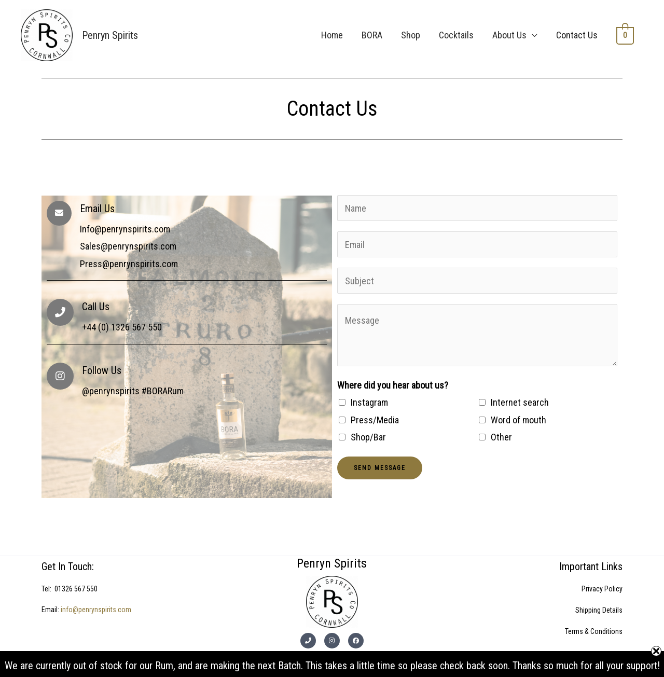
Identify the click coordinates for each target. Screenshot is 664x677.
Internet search (520, 402)
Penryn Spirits (110, 35)
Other (501, 437)
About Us (510, 35)
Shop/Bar (368, 437)
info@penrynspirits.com (96, 609)
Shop (411, 35)
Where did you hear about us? (392, 385)
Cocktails (457, 35)
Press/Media (375, 420)
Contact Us (578, 35)
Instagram (369, 402)
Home (333, 35)
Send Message (380, 468)
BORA (373, 35)
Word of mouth (518, 420)
